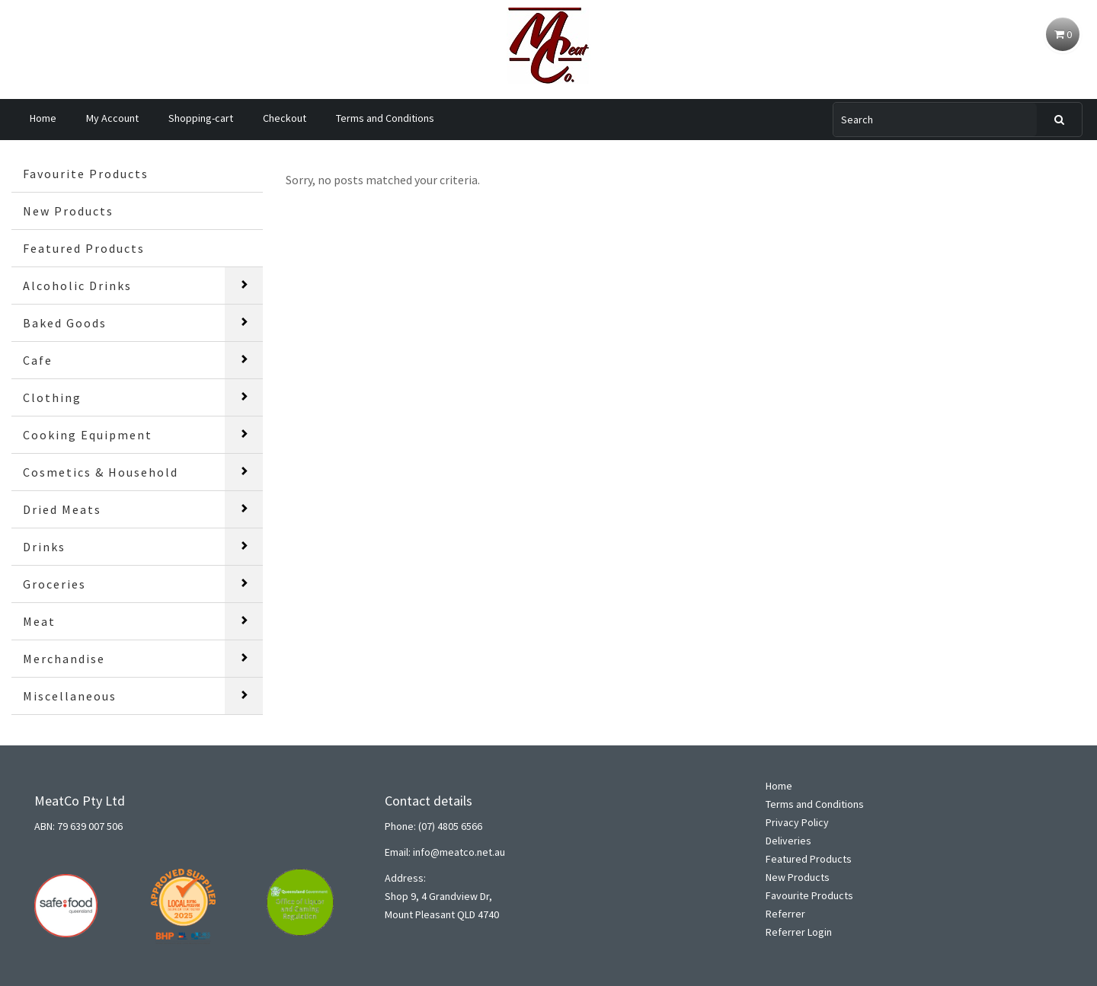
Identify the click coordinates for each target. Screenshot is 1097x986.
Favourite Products (86, 173)
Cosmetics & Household (100, 472)
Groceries (54, 584)
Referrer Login (799, 932)
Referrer (785, 914)
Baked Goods (65, 322)
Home (43, 118)
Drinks (44, 546)
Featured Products (84, 248)
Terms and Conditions (385, 118)
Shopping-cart (200, 118)
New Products (68, 211)
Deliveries (788, 840)
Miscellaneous (70, 696)
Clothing (52, 397)
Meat (39, 621)
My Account (112, 118)
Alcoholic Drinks (77, 285)
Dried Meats (62, 509)
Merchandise (64, 658)
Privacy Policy (797, 822)
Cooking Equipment (87, 434)
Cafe (38, 360)
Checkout (284, 118)
